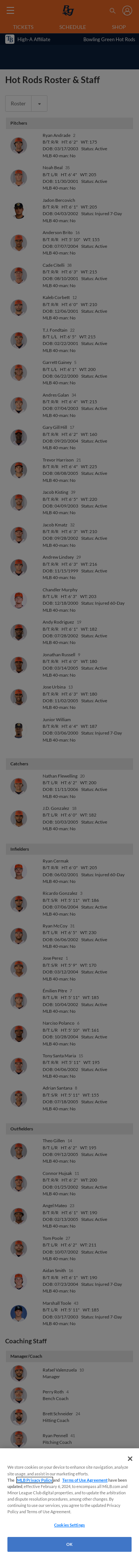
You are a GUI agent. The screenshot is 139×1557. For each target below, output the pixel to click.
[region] (69, 1502)
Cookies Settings (69, 1524)
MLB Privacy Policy (34, 1480)
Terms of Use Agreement (84, 1480)
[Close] (130, 1459)
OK (69, 1544)
